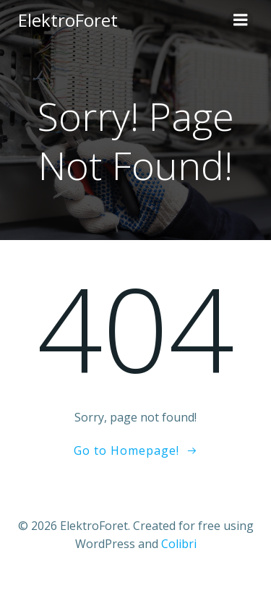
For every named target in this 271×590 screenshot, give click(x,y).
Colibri (179, 544)
